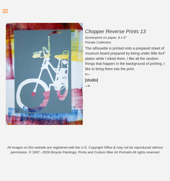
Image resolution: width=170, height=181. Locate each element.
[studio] (91, 80)
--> (87, 86)
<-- (87, 74)
